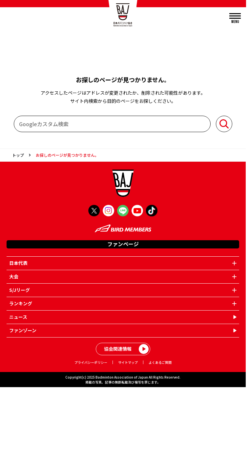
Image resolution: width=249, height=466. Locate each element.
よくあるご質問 (160, 362)
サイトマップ (128, 362)
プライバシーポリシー (90, 362)
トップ (18, 155)
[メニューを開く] (235, 18)
